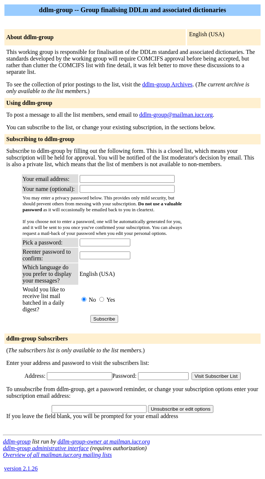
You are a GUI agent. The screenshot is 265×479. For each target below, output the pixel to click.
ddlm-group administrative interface (46, 448)
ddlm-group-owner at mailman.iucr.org (104, 441)
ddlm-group (17, 441)
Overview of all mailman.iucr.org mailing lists (57, 455)
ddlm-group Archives (167, 84)
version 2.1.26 (21, 468)
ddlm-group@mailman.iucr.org (176, 115)
